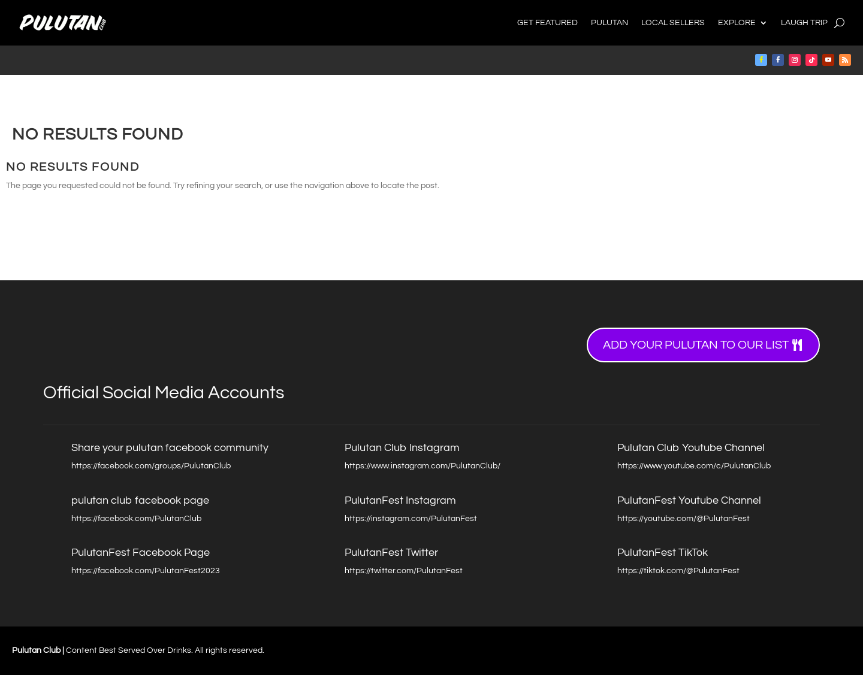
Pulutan (609, 23)
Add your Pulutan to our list (696, 345)
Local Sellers (673, 23)
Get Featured (547, 23)
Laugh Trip (804, 23)
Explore (737, 23)
